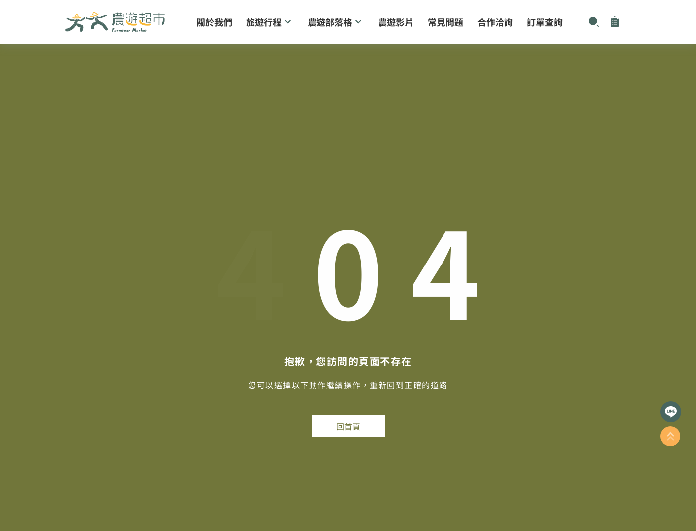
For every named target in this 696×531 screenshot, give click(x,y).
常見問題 (445, 21)
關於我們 (214, 21)
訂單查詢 (545, 21)
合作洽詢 (495, 21)
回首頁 (348, 426)
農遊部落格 (336, 21)
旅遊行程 (270, 21)
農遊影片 (396, 21)
